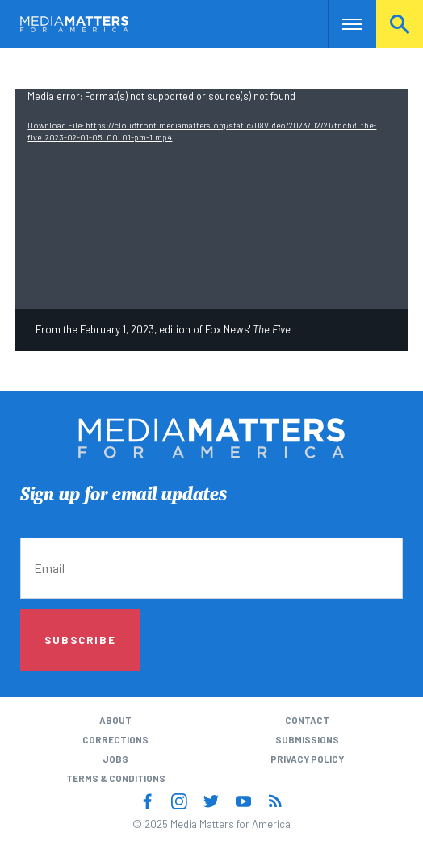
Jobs (115, 758)
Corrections (115, 739)
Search (399, 23)
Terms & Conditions (115, 778)
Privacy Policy (307, 758)
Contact (307, 720)
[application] (211, 199)
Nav (340, 23)
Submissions (307, 739)
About (115, 720)
